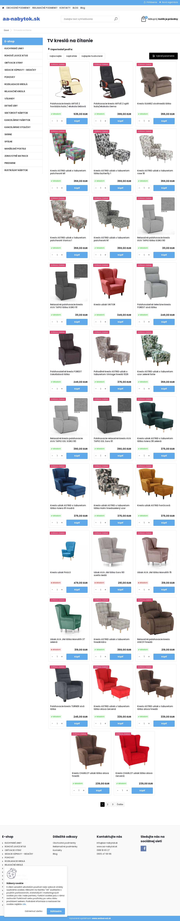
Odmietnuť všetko (33, 911)
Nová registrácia (170, 2)
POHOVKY (9, 77)
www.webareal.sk (101, 918)
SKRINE (8, 134)
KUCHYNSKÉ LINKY (14, 48)
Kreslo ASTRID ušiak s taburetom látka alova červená (112, 708)
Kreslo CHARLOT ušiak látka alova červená (134, 774)
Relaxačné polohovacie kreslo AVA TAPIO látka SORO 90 (153, 239)
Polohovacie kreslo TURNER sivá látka (67, 708)
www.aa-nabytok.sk (107, 846)
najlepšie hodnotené (92, 56)
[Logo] (21, 19)
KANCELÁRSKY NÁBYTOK (17, 120)
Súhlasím (56, 911)
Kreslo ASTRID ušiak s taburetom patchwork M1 (68, 172)
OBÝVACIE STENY (13, 62)
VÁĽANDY (9, 98)
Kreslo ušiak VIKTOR (104, 304)
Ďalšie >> (120, 804)
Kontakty (57, 850)
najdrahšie (71, 56)
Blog (82, 7)
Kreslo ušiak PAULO (60, 572)
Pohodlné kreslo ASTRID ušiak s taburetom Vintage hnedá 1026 (111, 373)
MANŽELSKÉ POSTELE (15, 148)
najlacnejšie (56, 56)
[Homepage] (3, 8)
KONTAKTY (65, 7)
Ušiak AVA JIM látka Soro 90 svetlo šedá (109, 574)
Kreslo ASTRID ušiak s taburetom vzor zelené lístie (155, 373)
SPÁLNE (8, 141)
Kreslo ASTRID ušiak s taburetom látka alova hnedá (155, 708)
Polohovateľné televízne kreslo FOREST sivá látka (154, 306)
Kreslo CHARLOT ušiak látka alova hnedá (90, 774)
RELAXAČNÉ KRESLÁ (14, 91)
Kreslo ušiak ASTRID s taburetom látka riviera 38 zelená (155, 440)
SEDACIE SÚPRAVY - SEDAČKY (20, 69)
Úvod (6, 30)
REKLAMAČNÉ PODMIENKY (44, 7)
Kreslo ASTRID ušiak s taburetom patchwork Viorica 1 (68, 239)
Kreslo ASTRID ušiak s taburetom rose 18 (155, 172)
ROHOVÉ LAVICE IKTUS (16, 55)
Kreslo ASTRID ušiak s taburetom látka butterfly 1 (112, 172)
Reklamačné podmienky (65, 846)
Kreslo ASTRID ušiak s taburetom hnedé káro (112, 641)
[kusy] (57, 121)
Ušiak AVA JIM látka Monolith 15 (154, 572)
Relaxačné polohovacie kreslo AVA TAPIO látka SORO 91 (66, 306)
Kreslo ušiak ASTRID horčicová (153, 505)
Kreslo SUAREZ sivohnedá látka (154, 103)
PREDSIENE (9, 163)
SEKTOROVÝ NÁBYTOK (16, 112)
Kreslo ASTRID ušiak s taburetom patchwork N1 (112, 239)
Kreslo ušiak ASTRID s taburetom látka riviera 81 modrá (68, 507)
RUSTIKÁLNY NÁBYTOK (16, 170)
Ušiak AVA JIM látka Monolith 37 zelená (67, 641)
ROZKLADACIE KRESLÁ (15, 84)
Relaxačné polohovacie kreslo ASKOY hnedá (153, 641)
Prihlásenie (152, 2)
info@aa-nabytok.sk (107, 842)
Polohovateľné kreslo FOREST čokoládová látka (66, 373)
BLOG (75, 7)
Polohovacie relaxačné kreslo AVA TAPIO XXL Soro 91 (112, 440)
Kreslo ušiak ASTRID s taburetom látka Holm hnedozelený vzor (112, 507)
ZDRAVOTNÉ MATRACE (16, 155)
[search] (116, 20)
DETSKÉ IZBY (10, 105)
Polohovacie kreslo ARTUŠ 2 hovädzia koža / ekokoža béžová (68, 105)
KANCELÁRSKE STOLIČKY (17, 127)
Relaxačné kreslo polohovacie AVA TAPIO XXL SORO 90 (66, 440)
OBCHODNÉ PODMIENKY (18, 7)
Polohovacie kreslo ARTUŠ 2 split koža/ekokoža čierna (111, 105)
